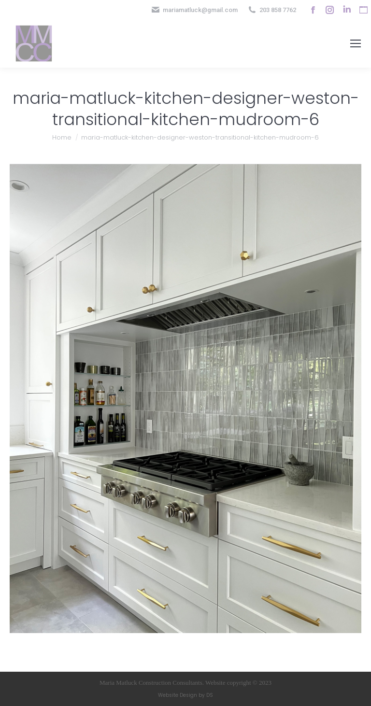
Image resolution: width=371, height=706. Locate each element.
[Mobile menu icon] (355, 43)
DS (209, 695)
